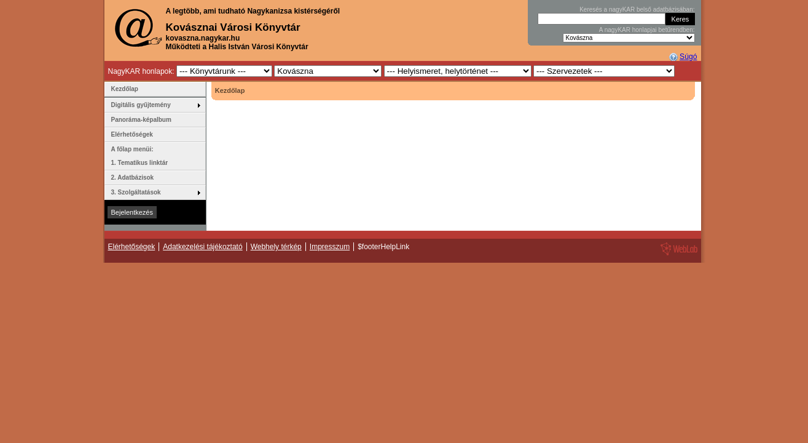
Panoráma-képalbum (141, 119)
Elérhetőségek (132, 134)
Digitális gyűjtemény (141, 105)
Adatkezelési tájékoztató (202, 246)
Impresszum (330, 246)
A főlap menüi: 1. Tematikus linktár (139, 156)
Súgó (688, 56)
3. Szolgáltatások (136, 192)
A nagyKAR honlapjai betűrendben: (647, 29)
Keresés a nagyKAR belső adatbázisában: (636, 9)
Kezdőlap (124, 89)
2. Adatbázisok (132, 177)
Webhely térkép (276, 246)
